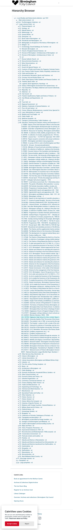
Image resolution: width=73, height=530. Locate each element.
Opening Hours (18, 501)
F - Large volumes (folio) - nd (25, 24)
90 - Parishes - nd (24, 438)
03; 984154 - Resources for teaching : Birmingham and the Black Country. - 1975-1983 (46, 131)
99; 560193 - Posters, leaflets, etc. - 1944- (33, 235)
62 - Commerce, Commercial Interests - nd (31, 380)
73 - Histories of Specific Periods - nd (30, 403)
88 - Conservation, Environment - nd (30, 434)
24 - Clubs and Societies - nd (27, 73)
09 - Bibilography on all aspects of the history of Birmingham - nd (38, 42)
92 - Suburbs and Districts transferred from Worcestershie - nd (37, 442)
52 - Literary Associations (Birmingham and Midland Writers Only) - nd (40, 360)
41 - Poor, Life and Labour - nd (28, 108)
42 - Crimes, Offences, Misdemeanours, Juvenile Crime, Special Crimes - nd (41, 110)
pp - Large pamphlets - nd (25, 462)
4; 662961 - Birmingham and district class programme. (37, 141)
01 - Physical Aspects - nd (27, 26)
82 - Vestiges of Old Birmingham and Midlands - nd (34, 421)
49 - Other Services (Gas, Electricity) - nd (31, 354)
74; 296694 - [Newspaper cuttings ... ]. (32, 196)
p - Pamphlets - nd (22, 460)
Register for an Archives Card (23, 490)
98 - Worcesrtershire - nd (26, 454)
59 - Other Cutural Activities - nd (28, 374)
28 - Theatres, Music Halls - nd (28, 81)
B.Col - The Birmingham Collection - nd (28, 22)
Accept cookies (12, 524)
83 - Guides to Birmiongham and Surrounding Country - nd (36, 423)
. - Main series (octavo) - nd (25, 20)
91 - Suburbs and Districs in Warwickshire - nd (33, 440)
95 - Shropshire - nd (25, 448)
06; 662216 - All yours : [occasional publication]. (35, 145)
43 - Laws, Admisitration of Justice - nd (31, 112)
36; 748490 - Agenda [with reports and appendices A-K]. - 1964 (39, 190)
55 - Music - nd (23, 366)
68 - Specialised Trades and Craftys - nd (31, 393)
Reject (27, 524)
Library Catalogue (19, 493)
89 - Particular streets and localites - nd (31, 436)
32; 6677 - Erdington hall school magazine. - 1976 (36, 180)
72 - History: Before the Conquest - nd (30, 401)
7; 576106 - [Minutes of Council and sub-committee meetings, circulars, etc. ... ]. (45, 147)
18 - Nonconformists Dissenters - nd (30, 61)
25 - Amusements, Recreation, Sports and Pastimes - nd (36, 75)
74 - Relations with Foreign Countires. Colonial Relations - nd (37, 405)
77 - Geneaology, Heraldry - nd (28, 411)
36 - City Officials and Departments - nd (31, 98)
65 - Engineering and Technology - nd (30, 387)
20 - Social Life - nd (25, 65)
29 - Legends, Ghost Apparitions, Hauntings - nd (33, 83)
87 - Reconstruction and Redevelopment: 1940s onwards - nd (37, 432)
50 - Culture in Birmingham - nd (28, 356)
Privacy (39, 514)
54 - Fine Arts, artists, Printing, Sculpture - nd (32, 364)
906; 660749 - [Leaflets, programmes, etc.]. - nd (35, 331)
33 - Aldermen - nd (24, 92)
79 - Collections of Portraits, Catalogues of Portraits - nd (36, 415)
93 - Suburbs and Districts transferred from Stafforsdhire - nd (37, 444)
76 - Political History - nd (26, 409)
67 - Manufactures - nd (26, 391)
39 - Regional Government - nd (28, 104)
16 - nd (21, 57)
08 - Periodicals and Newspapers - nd (30, 40)
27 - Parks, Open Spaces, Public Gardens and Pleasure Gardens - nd (39, 79)
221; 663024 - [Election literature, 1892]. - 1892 (35, 315)
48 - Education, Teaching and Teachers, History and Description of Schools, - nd (42, 122)
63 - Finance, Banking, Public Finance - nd (31, 382)
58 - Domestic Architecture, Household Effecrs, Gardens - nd (37, 372)
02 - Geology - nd (24, 28)
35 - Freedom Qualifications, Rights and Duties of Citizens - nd (37, 96)
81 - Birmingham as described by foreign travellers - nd (35, 419)
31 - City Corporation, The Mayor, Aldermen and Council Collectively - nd (40, 87)
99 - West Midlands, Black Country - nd (30, 456)
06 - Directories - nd (25, 36)
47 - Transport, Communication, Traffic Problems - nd (35, 120)
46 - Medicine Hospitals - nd (27, 118)
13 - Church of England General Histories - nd (32, 51)
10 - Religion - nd (24, 44)
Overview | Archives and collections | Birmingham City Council (33, 497)
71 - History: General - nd (26, 399)
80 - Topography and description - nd (30, 417)
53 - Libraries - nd (24, 362)
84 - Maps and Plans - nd (26, 425)
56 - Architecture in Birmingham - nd (30, 368)
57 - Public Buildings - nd (26, 370)
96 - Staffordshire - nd (25, 450)
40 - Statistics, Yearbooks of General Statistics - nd (34, 106)
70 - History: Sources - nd (26, 397)
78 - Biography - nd (24, 413)
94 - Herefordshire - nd (26, 446)
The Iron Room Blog (20, 486)
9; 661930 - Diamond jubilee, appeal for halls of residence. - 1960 (40, 153)
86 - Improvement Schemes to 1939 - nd (31, 430)
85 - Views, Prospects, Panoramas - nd (30, 428)
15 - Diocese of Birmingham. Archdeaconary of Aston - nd (36, 55)
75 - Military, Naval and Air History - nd (30, 407)
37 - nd (21, 100)
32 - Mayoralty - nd (24, 90)
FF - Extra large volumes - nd (25, 458)
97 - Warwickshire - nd (25, 452)
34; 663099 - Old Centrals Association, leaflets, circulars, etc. (39, 186)
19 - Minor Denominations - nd (28, 63)
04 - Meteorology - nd (25, 32)
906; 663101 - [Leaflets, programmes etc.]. (33, 333)
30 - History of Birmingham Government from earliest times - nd (38, 85)
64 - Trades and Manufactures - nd (29, 384)
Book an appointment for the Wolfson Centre (28, 479)
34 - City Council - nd (25, 94)
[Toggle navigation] (59, 3)
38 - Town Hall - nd (24, 102)
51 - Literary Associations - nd (28, 358)
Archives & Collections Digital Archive (26, 482)
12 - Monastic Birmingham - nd (28, 49)
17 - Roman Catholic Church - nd (29, 59)
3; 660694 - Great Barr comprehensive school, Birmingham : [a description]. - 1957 (45, 128)
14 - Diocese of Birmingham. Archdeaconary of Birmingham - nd (38, 53)
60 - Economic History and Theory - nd (30, 376)
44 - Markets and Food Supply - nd (29, 114)
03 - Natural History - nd (26, 30)
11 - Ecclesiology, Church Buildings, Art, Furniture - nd (35, 47)
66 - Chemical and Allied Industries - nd (31, 389)
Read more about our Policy (18, 518)
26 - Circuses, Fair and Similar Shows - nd (31, 77)
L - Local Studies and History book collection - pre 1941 (32, 18)
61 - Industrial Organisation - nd (28, 378)
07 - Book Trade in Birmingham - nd (29, 38)
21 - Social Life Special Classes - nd (29, 67)
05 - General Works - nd (26, 34)
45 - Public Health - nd (25, 116)
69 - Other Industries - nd (26, 395)
